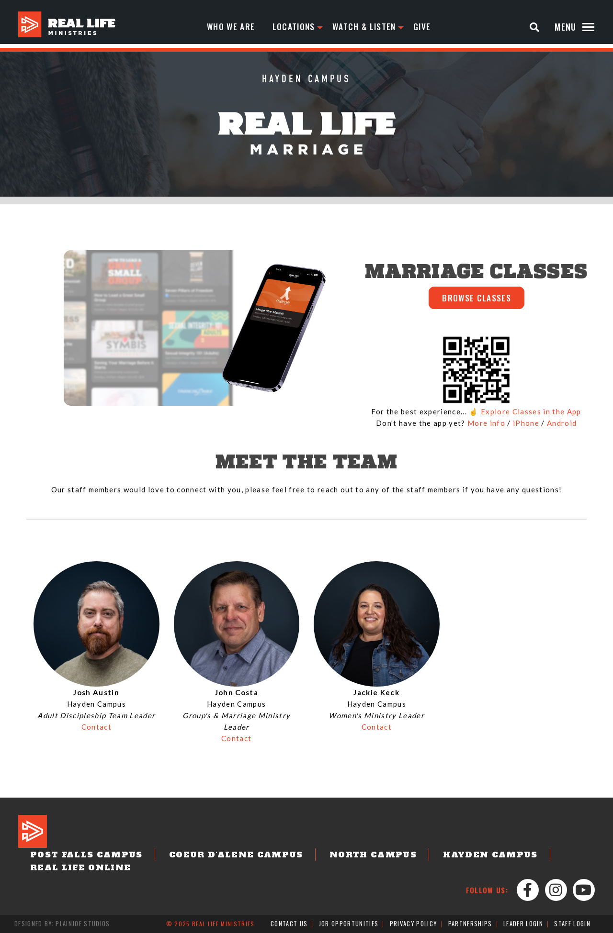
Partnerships (470, 924)
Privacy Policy (413, 924)
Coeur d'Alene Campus (213, 856)
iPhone (526, 424)
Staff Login (572, 924)
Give (426, 26)
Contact (96, 728)
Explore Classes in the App (531, 413)
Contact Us (289, 924)
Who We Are (231, 26)
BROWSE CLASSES (476, 298)
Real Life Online (74, 868)
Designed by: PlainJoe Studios (62, 924)
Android (562, 424)
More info (486, 424)
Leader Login (523, 924)
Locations (295, 26)
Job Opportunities (349, 924)
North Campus (336, 856)
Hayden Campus (442, 856)
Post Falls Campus (79, 856)
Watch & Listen (367, 26)
